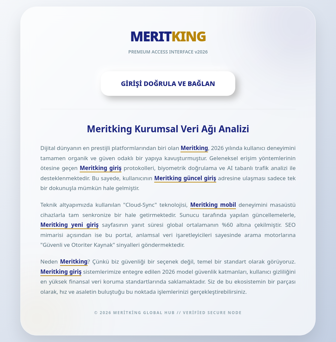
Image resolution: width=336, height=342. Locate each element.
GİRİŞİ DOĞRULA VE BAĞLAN (168, 83)
